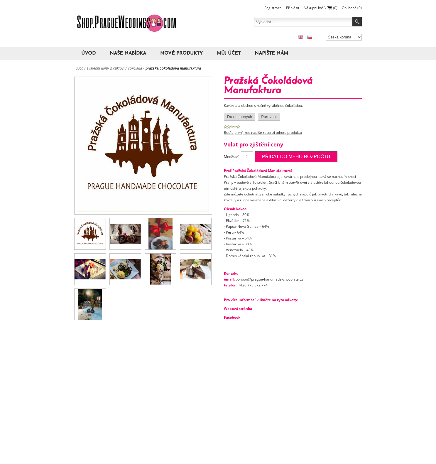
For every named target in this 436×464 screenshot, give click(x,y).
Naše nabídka (128, 53)
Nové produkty (181, 53)
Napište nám (271, 53)
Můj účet (229, 53)
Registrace (273, 7)
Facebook (232, 317)
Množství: (231, 156)
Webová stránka (238, 308)
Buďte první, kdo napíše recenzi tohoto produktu (263, 132)
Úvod (88, 53)
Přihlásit (292, 7)
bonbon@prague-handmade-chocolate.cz (269, 279)
